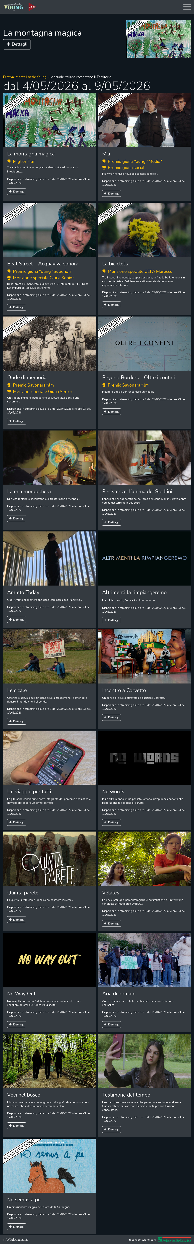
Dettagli (17, 44)
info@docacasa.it (15, 1239)
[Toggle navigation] (187, 7)
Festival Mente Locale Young (25, 77)
